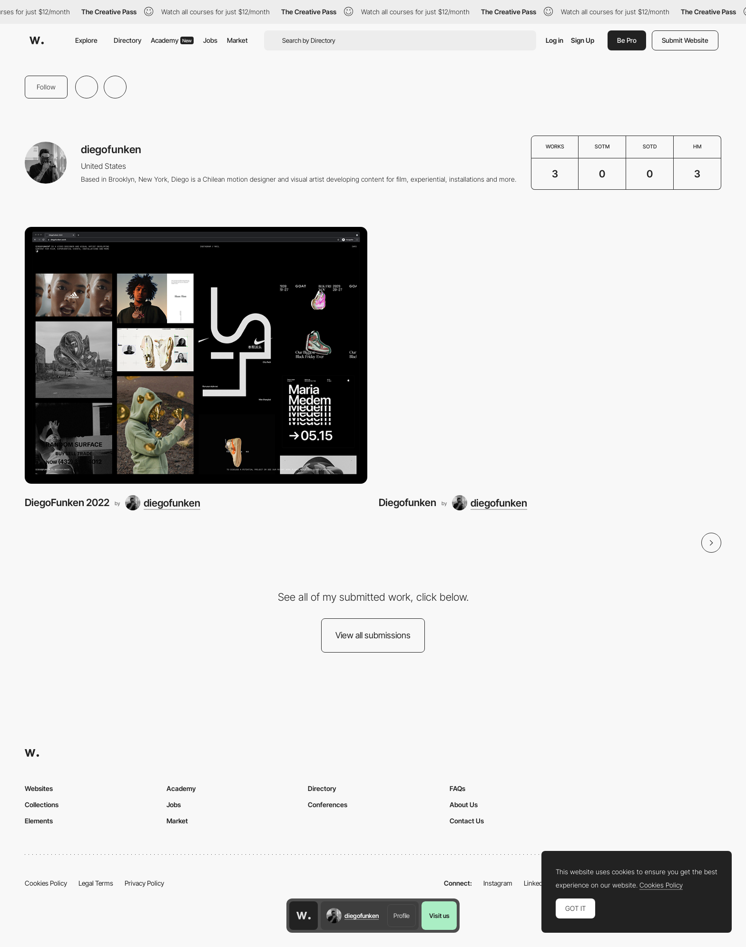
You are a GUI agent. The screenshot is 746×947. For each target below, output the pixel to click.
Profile (401, 915)
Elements (39, 821)
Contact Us (467, 821)
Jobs (210, 40)
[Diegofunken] (550, 355)
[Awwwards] (36, 40)
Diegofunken (407, 502)
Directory (127, 40)
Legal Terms (96, 883)
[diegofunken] (162, 502)
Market (237, 40)
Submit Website (685, 40)
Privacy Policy (144, 883)
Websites (39, 788)
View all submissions (373, 635)
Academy (172, 40)
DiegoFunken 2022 (67, 502)
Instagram (497, 883)
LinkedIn (536, 883)
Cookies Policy (46, 883)
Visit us (439, 915)
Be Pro (627, 40)
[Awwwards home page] (303, 915)
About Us (464, 805)
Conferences (327, 805)
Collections (42, 805)
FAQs (457, 788)
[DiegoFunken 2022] (196, 355)
